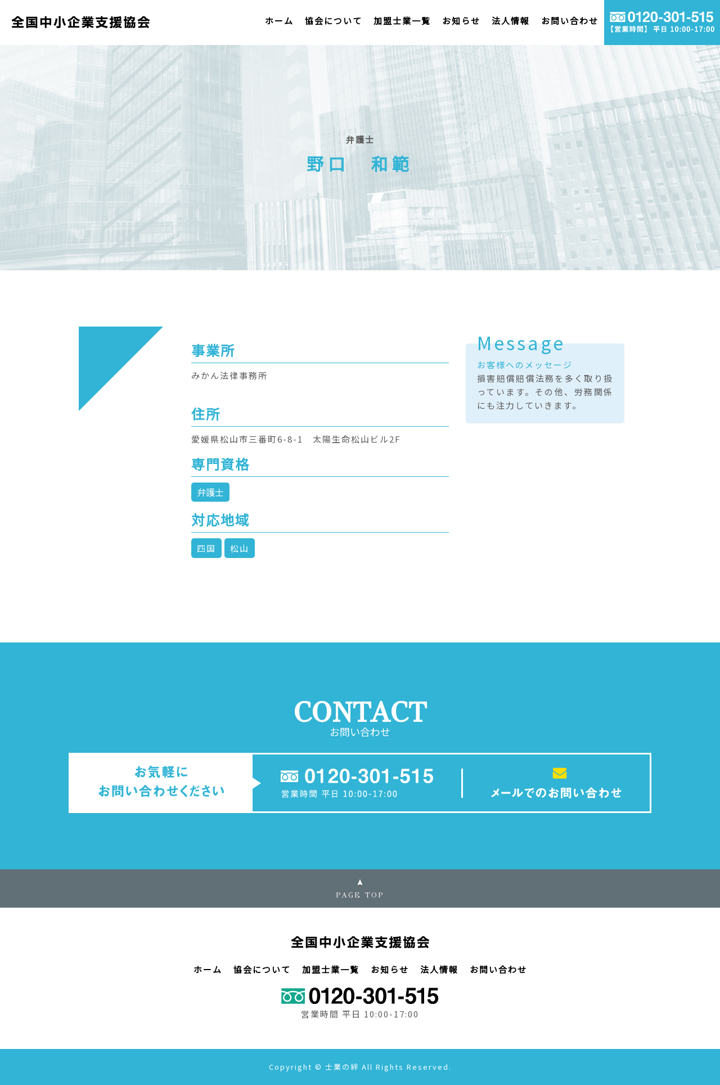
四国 (206, 548)
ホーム (279, 20)
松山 (239, 548)
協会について (333, 20)
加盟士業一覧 (402, 20)
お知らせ (461, 20)
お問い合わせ (569, 20)
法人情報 (511, 20)
